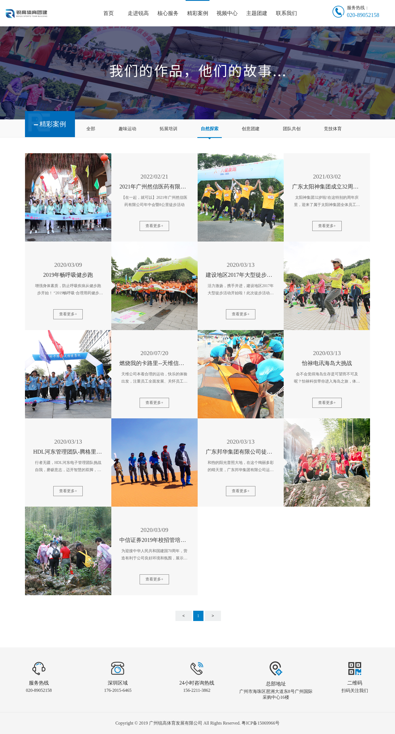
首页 (108, 13)
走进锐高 (138, 13)
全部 (90, 128)
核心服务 (167, 13)
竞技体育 (333, 128)
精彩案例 (197, 13)
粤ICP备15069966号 (260, 723)
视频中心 (227, 13)
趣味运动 (127, 128)
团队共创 (292, 128)
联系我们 (286, 13)
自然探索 (209, 128)
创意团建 (251, 128)
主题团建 (256, 13)
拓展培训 (168, 128)
